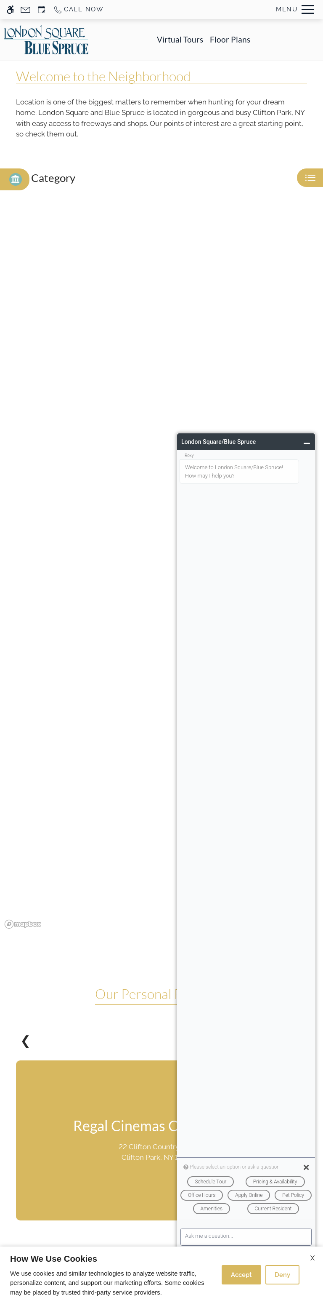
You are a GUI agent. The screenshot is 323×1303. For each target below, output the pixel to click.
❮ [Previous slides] (25, 1040)
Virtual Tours (180, 39)
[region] (161, 570)
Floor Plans (230, 39)
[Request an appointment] (41, 9)
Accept (241, 1275)
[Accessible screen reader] (10, 9)
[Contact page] (25, 9)
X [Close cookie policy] (312, 1258)
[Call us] (78, 9)
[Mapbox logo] (22, 924)
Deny (282, 1275)
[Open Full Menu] (295, 9)
